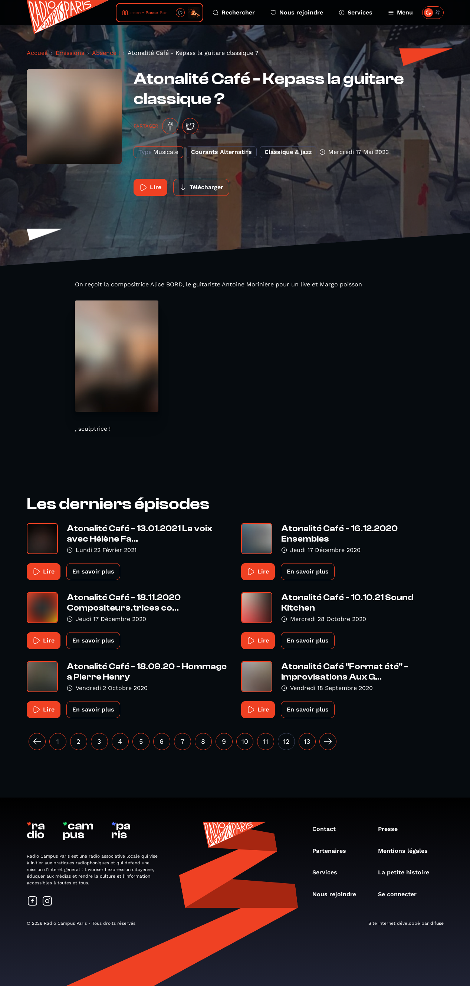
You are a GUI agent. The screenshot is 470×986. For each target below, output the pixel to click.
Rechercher (234, 12)
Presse (391, 828)
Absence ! (106, 52)
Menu (400, 12)
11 (265, 741)
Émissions (70, 52)
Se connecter (401, 894)
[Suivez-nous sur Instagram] (47, 901)
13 (307, 741)
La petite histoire (407, 872)
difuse (437, 923)
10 (244, 741)
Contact (327, 828)
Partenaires (333, 850)
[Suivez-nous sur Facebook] (33, 901)
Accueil (37, 52)
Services (355, 12)
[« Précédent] (37, 741)
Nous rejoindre (296, 12)
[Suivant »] (328, 741)
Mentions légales (406, 850)
